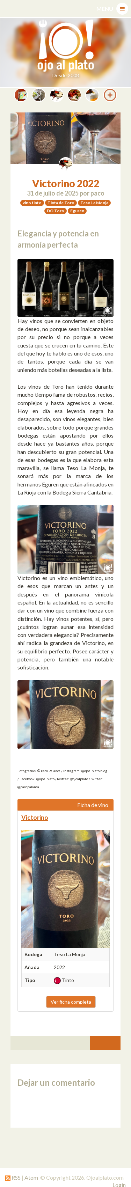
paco (97, 193)
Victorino (34, 817)
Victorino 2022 (65, 183)
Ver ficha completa (71, 1002)
